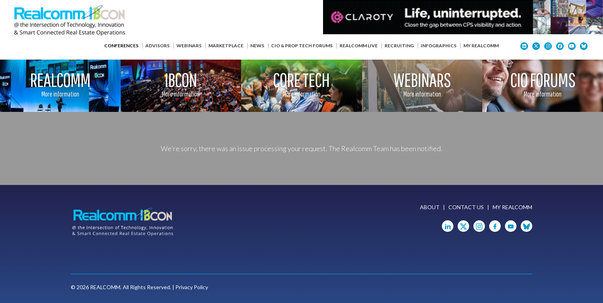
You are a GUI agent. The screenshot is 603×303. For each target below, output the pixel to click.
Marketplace (225, 45)
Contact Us (466, 207)
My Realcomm (481, 45)
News (257, 45)
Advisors (157, 45)
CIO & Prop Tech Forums (302, 45)
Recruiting (399, 45)
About (430, 207)
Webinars (189, 45)
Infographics (438, 45)
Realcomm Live (359, 45)
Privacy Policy (191, 287)
